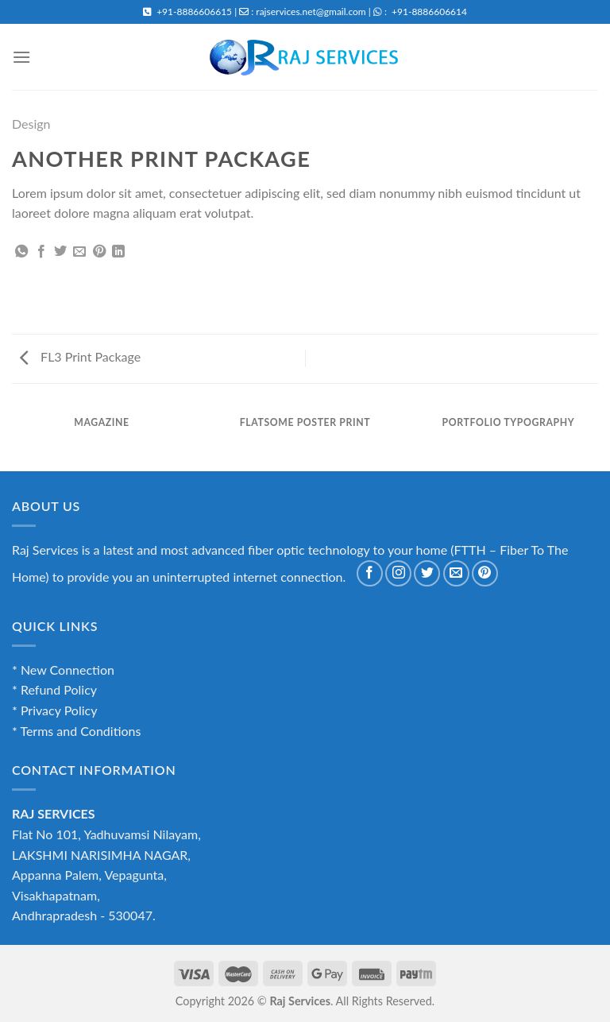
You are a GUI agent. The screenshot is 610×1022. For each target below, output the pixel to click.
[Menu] (21, 56)
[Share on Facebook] (41, 252)
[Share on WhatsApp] (21, 252)
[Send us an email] (456, 573)
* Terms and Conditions (76, 730)
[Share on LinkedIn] (118, 252)
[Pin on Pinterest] (99, 252)
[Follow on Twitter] (427, 573)
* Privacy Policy (54, 710)
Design (31, 123)
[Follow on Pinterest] (485, 573)
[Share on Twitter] (60, 252)
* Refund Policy (54, 689)
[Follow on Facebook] (370, 573)
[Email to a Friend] (79, 252)
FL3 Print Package (80, 356)
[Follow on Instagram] (398, 573)
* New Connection (63, 669)
